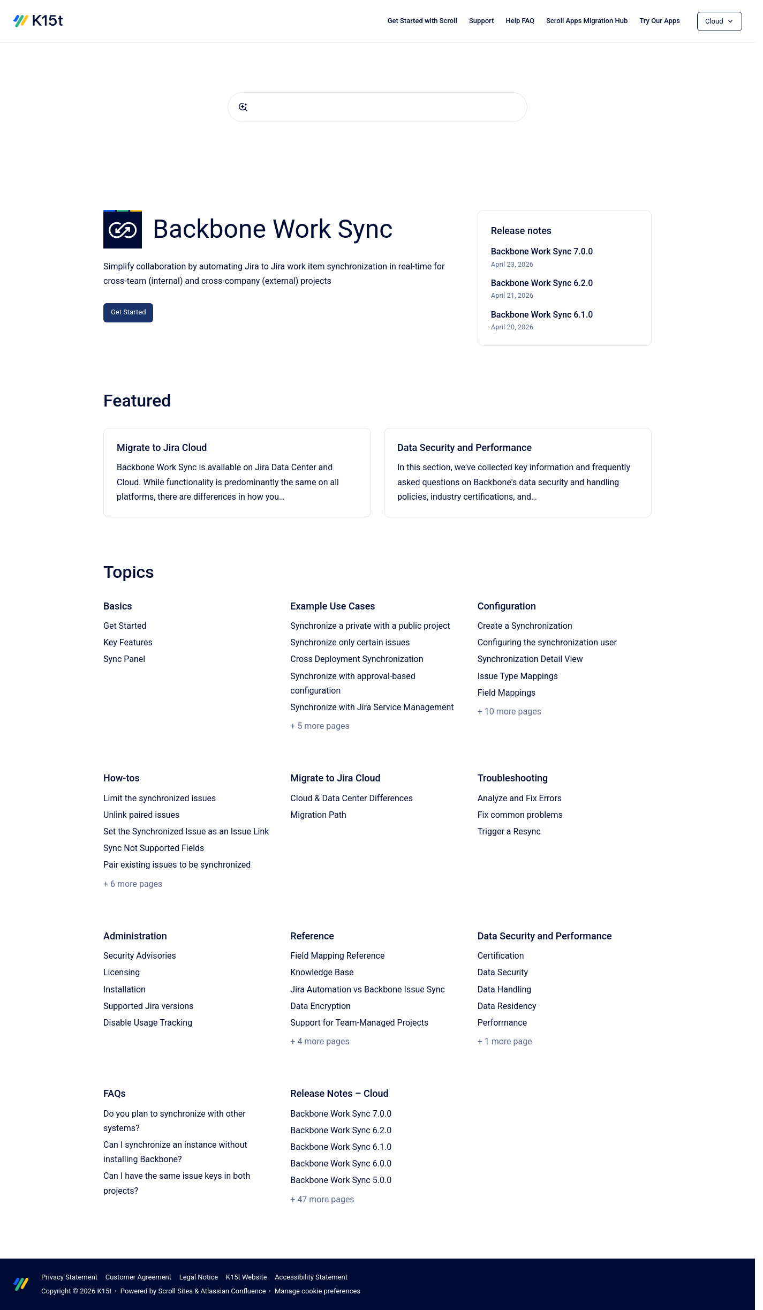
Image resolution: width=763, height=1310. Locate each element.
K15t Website (246, 1277)
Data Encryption (320, 1006)
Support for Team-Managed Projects (359, 1023)
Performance (502, 1023)
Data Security (503, 972)
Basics (117, 606)
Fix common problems (520, 815)
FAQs (114, 1093)
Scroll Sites (175, 1291)
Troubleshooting (513, 778)
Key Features (128, 642)
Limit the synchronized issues (159, 798)
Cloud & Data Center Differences (351, 798)
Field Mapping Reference (337, 956)
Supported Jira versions (148, 1006)
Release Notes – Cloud (339, 1093)
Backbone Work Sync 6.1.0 (542, 315)
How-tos (121, 778)
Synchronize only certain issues (350, 642)
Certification (501, 956)
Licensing (121, 972)
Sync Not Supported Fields (153, 848)
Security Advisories (139, 956)
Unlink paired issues (141, 815)
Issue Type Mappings (518, 676)
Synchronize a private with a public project (370, 626)
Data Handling (505, 989)
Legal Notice (198, 1277)
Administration (135, 936)
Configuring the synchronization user (547, 642)
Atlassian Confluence (233, 1291)
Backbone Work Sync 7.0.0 (542, 251)
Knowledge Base (321, 972)
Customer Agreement (138, 1277)
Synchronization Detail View (530, 659)
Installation (124, 989)
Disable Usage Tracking (147, 1023)
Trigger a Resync (509, 831)
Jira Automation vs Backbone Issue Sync (367, 989)
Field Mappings (507, 693)
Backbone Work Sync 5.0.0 (340, 1180)
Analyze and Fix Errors (520, 798)
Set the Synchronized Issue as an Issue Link (186, 831)
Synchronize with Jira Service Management (372, 707)
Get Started (128, 312)
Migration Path (318, 815)
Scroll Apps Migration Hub (587, 21)
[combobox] (377, 107)
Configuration (507, 606)
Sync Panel (124, 659)
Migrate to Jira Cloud (162, 447)
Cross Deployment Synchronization (356, 659)
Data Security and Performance (464, 447)
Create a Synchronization (525, 626)
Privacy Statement (69, 1277)
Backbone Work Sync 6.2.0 (542, 283)
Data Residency (507, 1006)
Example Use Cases (332, 606)
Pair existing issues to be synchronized (177, 865)
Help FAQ (519, 21)
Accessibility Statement (311, 1277)
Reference (312, 936)
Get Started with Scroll (422, 21)
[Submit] (243, 107)
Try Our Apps (659, 21)
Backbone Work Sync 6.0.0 (340, 1163)
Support (481, 21)
